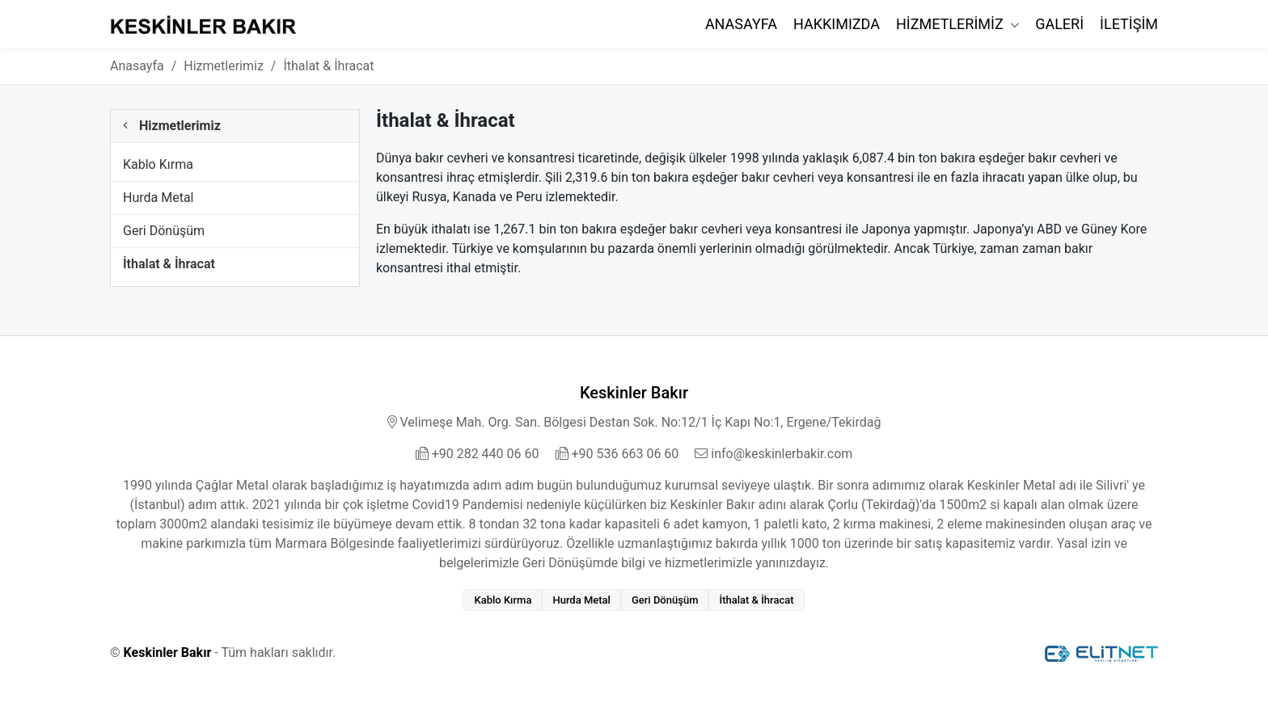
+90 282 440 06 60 (477, 453)
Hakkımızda (836, 23)
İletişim (1129, 23)
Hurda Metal (158, 197)
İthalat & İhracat (169, 264)
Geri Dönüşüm (164, 230)
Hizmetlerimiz (951, 23)
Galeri (1059, 23)
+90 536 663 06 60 (617, 453)
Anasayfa (741, 23)
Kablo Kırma (158, 164)
